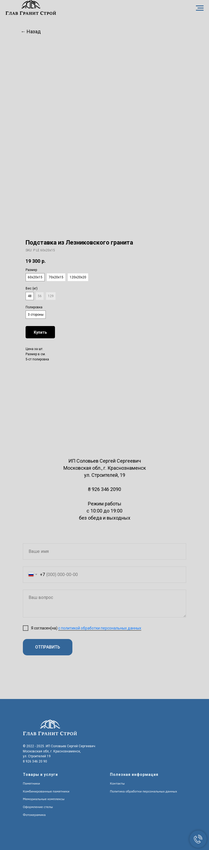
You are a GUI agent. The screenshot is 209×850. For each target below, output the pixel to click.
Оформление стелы (38, 807)
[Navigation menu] (200, 8)
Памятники (31, 783)
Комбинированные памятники (46, 791)
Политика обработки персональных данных (143, 791)
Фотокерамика (34, 815)
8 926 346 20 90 (35, 761)
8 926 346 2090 (104, 489)
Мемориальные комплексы (43, 799)
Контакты (117, 783)
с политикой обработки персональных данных (99, 628)
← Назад (31, 31)
